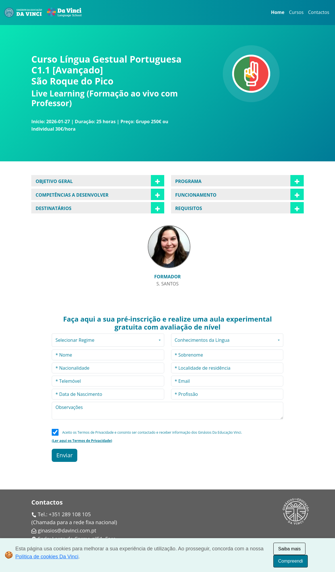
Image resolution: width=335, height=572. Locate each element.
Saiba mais (289, 548)
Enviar (64, 455)
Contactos (318, 12)
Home (277, 12)
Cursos (296, 12)
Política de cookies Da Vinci (46, 556)
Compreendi (290, 561)
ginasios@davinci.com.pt (67, 530)
